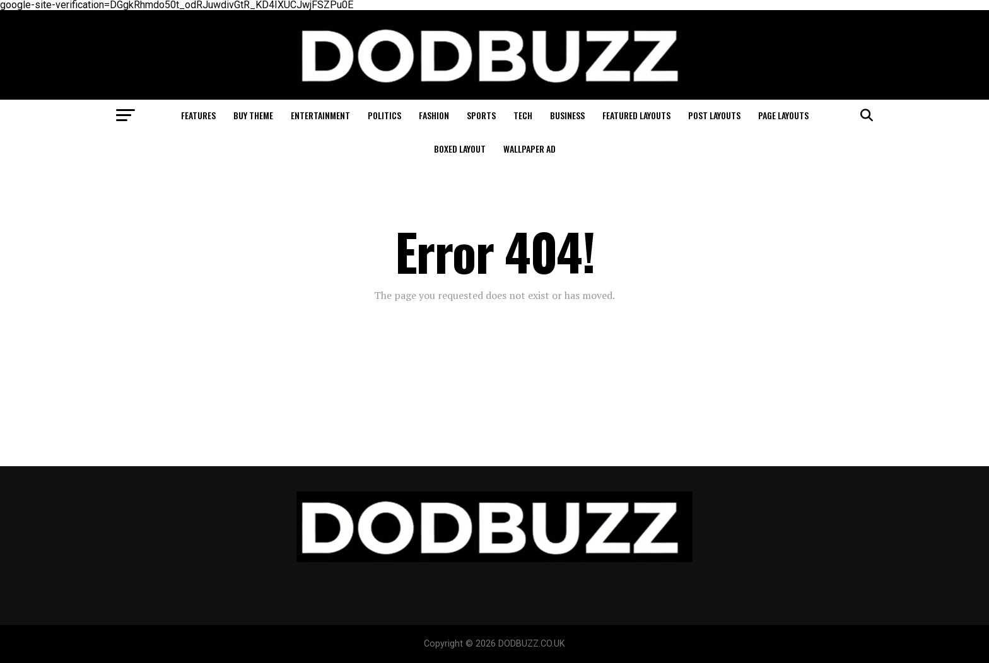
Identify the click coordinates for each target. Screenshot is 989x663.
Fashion (434, 115)
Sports (481, 115)
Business (567, 115)
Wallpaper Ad (529, 148)
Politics (384, 115)
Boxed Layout (460, 148)
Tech (522, 115)
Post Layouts (714, 115)
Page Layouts (783, 115)
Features (198, 115)
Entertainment (320, 115)
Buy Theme (253, 115)
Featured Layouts (636, 115)
